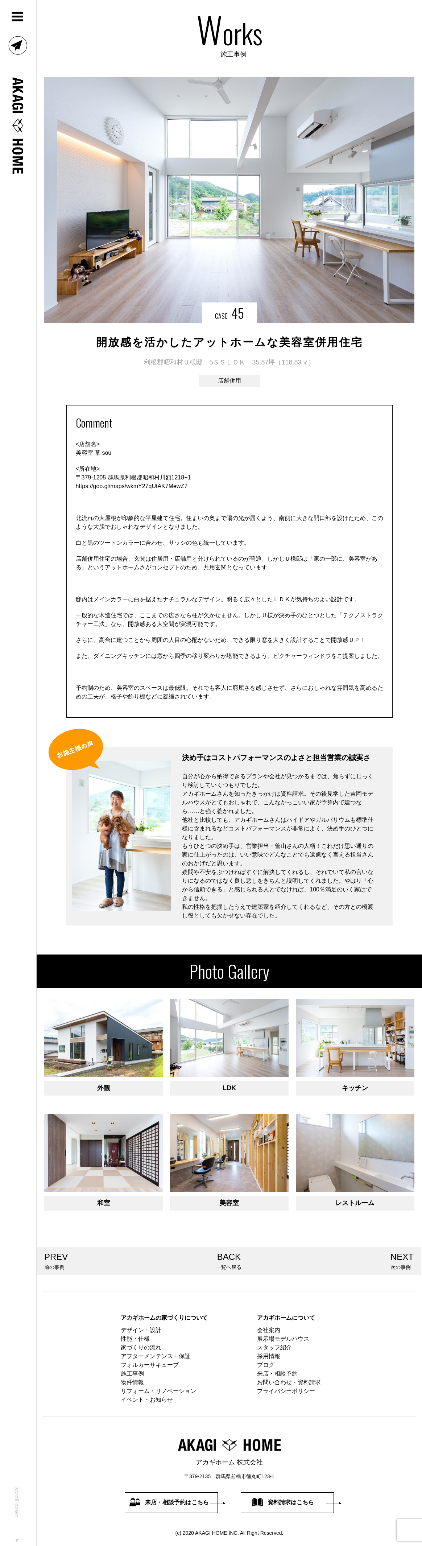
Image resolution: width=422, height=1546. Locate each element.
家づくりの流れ (141, 1347)
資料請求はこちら (283, 1502)
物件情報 (132, 1382)
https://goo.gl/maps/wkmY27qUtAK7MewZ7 (132, 486)
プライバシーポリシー (286, 1391)
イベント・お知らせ (147, 1400)
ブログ (265, 1365)
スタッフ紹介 (274, 1347)
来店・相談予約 (277, 1373)
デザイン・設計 (141, 1330)
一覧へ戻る (229, 1260)
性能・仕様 (135, 1339)
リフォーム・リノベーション (158, 1391)
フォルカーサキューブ (150, 1365)
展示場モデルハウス (283, 1339)
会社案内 (268, 1330)
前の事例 (56, 1260)
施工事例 (132, 1373)
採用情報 (268, 1356)
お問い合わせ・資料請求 (289, 1382)
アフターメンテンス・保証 (155, 1356)
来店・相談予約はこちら (169, 1502)
